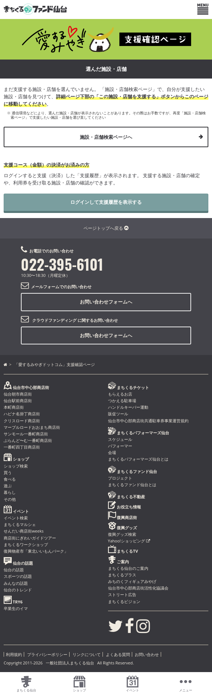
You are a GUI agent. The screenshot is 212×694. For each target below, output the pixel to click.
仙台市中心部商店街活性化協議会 (138, 588)
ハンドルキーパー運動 (128, 407)
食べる (10, 479)
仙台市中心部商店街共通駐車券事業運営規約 (148, 420)
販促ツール (118, 413)
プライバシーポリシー (47, 654)
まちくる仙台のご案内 (128, 568)
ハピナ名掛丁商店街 (22, 413)
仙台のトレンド (18, 589)
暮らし (10, 492)
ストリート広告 (122, 594)
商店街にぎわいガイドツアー (30, 538)
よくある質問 (118, 654)
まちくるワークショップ (26, 544)
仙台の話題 (14, 569)
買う (8, 472)
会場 (112, 452)
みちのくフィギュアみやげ (132, 581)
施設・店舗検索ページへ (106, 137)
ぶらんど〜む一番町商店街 (28, 440)
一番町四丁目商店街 (22, 447)
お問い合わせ (147, 654)
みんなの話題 (16, 583)
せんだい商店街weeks (24, 531)
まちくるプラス (122, 574)
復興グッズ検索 (122, 534)
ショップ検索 (16, 466)
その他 (10, 499)
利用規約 (14, 654)
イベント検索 (16, 517)
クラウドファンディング (54, 320)
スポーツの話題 (18, 576)
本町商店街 (14, 407)
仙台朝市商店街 (18, 394)
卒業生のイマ (16, 608)
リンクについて (86, 654)
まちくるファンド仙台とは (132, 484)
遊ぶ (8, 485)
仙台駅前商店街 (18, 400)
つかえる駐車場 (122, 400)
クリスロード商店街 (22, 420)
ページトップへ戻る (106, 228)
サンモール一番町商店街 (26, 433)
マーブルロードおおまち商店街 (32, 427)
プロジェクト (120, 478)
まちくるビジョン (124, 601)
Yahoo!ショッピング (129, 541)
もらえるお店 (120, 394)
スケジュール (120, 439)
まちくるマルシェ (20, 524)
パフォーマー (120, 446)
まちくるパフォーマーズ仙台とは (138, 459)
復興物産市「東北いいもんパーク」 (36, 551)
